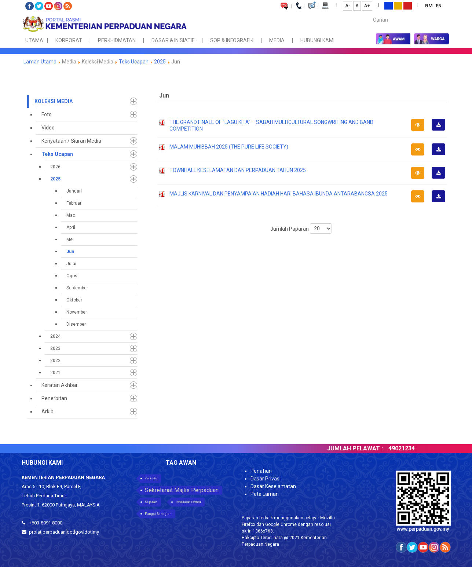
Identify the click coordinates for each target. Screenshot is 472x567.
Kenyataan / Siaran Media (71, 141)
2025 (160, 62)
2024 (55, 336)
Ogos (71, 275)
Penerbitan (54, 398)
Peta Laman (264, 494)
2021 (55, 372)
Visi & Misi (151, 478)
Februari (74, 203)
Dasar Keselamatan (273, 486)
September (77, 287)
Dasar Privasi (265, 479)
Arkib (47, 411)
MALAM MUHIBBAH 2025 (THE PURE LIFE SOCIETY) (228, 147)
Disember (76, 324)
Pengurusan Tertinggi (188, 502)
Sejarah (151, 502)
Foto (46, 114)
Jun (70, 251)
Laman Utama (39, 62)
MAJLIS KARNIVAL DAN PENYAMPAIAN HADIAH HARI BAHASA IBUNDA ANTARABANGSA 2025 (278, 194)
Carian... (369, 13)
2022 (55, 360)
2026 (55, 166)
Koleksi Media (53, 101)
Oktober (74, 300)
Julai (71, 263)
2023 (55, 348)
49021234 (411, 448)
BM (429, 5)
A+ (367, 5)
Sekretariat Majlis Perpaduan (182, 490)
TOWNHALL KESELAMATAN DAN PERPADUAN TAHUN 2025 (237, 170)
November (76, 312)
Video (48, 128)
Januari (74, 191)
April (70, 227)
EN (439, 5)
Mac (70, 215)
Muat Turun (440, 130)
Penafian (261, 471)
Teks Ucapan (134, 62)
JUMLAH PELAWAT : (364, 448)
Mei (70, 239)
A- (347, 5)
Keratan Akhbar (59, 385)
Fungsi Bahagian (158, 514)
